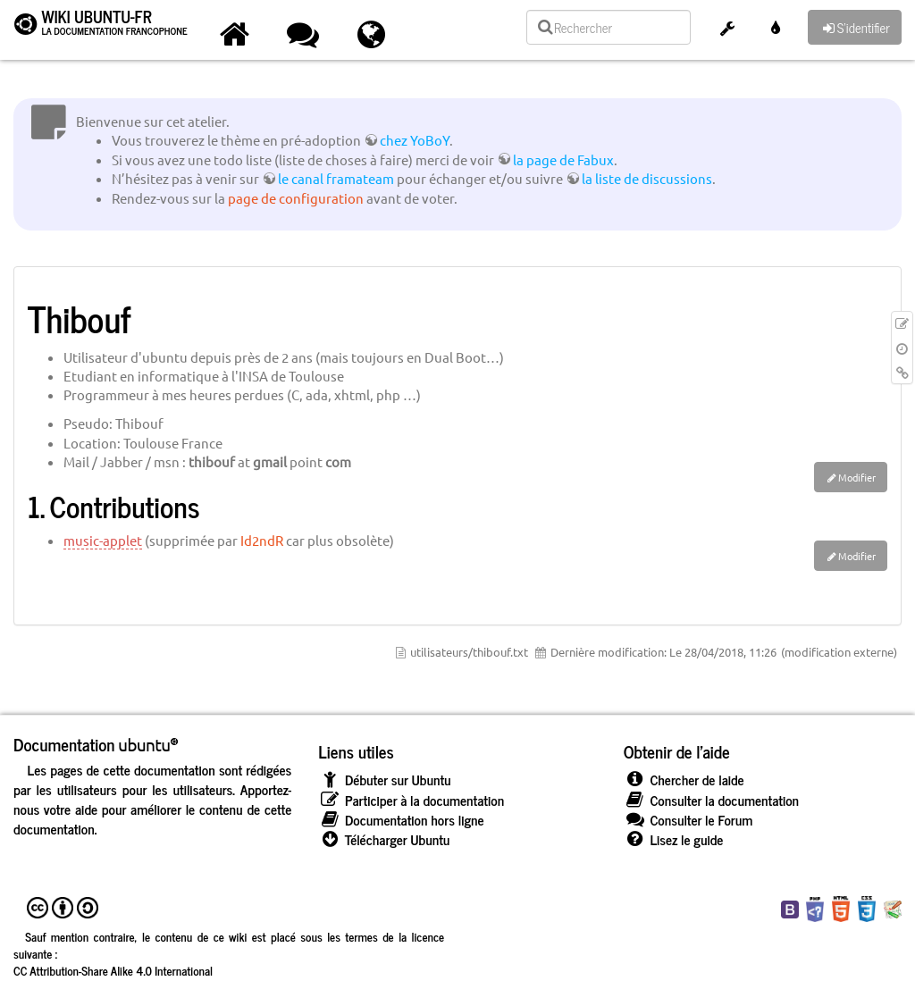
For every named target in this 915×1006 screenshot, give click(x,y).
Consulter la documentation (711, 800)
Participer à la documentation (411, 800)
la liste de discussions (647, 178)
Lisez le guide (674, 839)
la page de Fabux (563, 159)
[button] (727, 30)
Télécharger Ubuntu (383, 839)
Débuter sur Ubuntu (384, 779)
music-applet (102, 540)
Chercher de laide (684, 779)
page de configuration (296, 197)
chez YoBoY (414, 139)
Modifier (857, 477)
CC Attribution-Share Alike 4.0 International (113, 970)
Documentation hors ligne (400, 820)
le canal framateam (336, 178)
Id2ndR (261, 540)
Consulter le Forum (688, 820)
